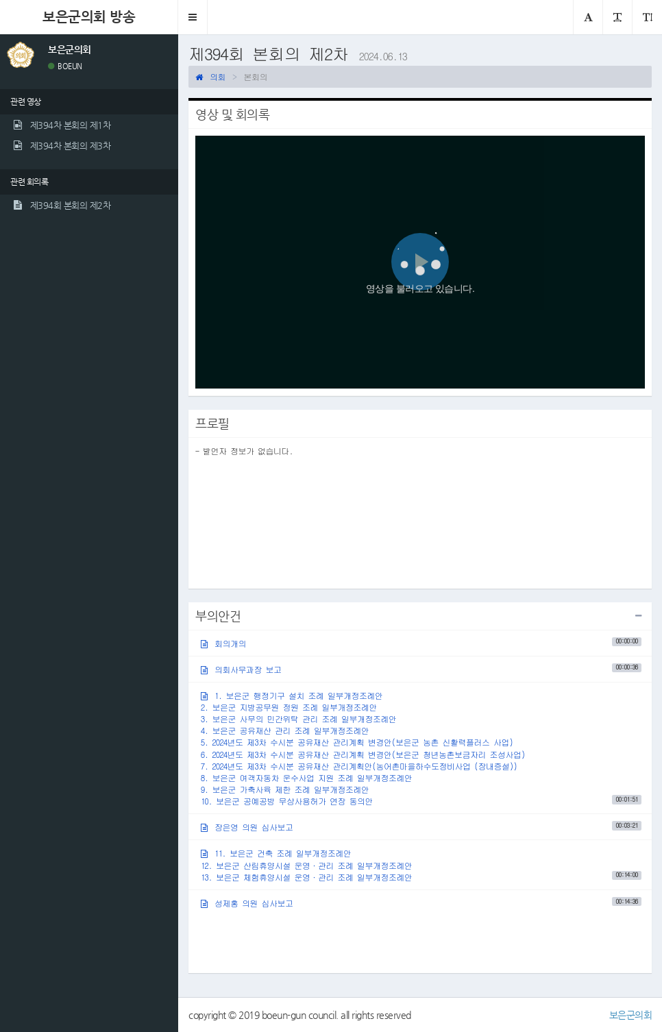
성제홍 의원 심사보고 (421, 903)
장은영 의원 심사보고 (421, 827)
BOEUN (65, 66)
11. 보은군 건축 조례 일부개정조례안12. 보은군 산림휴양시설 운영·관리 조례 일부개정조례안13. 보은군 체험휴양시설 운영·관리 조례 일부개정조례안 (421, 864)
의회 (210, 76)
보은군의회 (630, 1014)
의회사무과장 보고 (421, 668)
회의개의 (421, 642)
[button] (193, 17)
